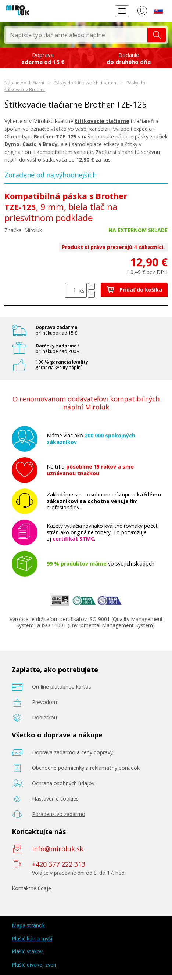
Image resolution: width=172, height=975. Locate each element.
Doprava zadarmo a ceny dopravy (72, 752)
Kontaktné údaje (31, 888)
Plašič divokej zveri (34, 964)
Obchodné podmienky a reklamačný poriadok (86, 767)
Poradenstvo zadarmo (58, 813)
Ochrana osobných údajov (63, 783)
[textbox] (76, 35)
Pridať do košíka (134, 289)
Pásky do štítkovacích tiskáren (85, 83)
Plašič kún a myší (32, 938)
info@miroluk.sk (57, 848)
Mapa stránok (28, 925)
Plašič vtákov (27, 951)
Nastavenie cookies (55, 798)
